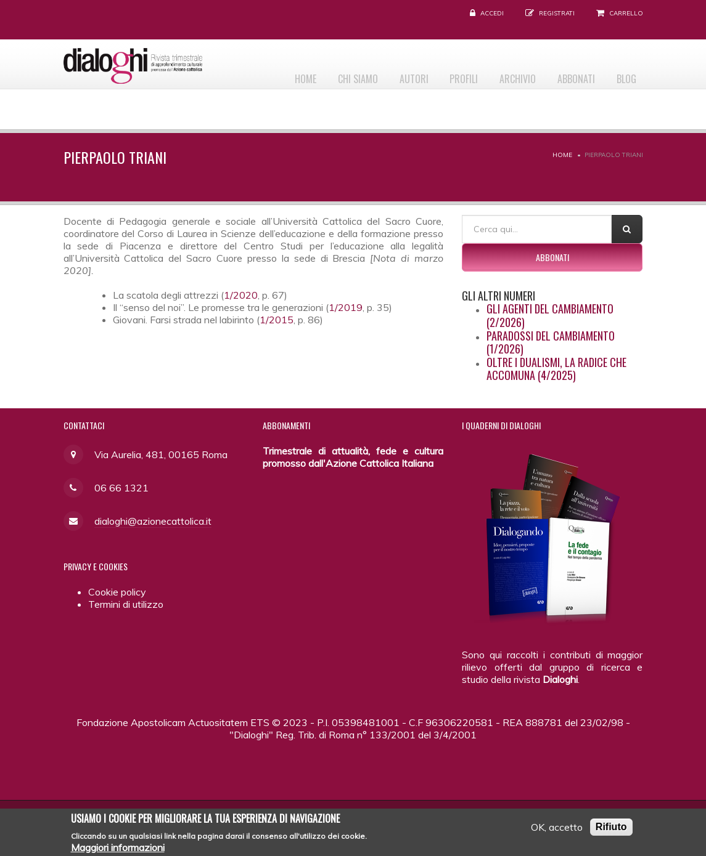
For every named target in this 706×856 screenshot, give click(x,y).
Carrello (626, 13)
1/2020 (241, 295)
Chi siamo (330, 74)
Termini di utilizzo (125, 604)
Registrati (557, 13)
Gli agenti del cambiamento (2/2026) (550, 315)
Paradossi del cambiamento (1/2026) (550, 342)
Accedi (492, 13)
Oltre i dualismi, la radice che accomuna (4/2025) (556, 369)
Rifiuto (611, 830)
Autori (391, 74)
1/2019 (346, 307)
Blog (624, 74)
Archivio (505, 74)
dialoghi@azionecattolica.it (152, 521)
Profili (446, 74)
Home (273, 74)
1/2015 (276, 319)
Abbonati (569, 74)
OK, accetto (557, 830)
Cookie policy (117, 592)
